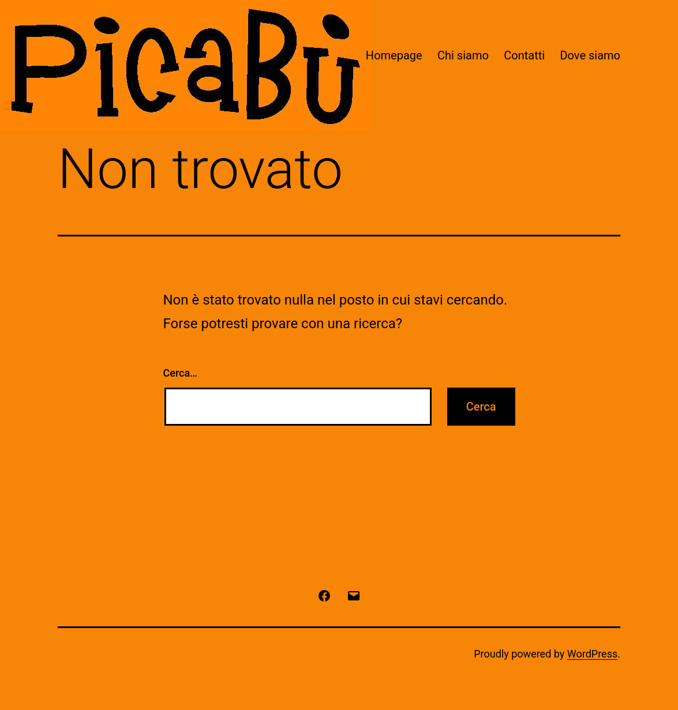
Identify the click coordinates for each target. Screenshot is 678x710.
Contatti (524, 55)
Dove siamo (590, 55)
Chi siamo (463, 55)
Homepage (394, 55)
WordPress (592, 654)
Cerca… (180, 373)
